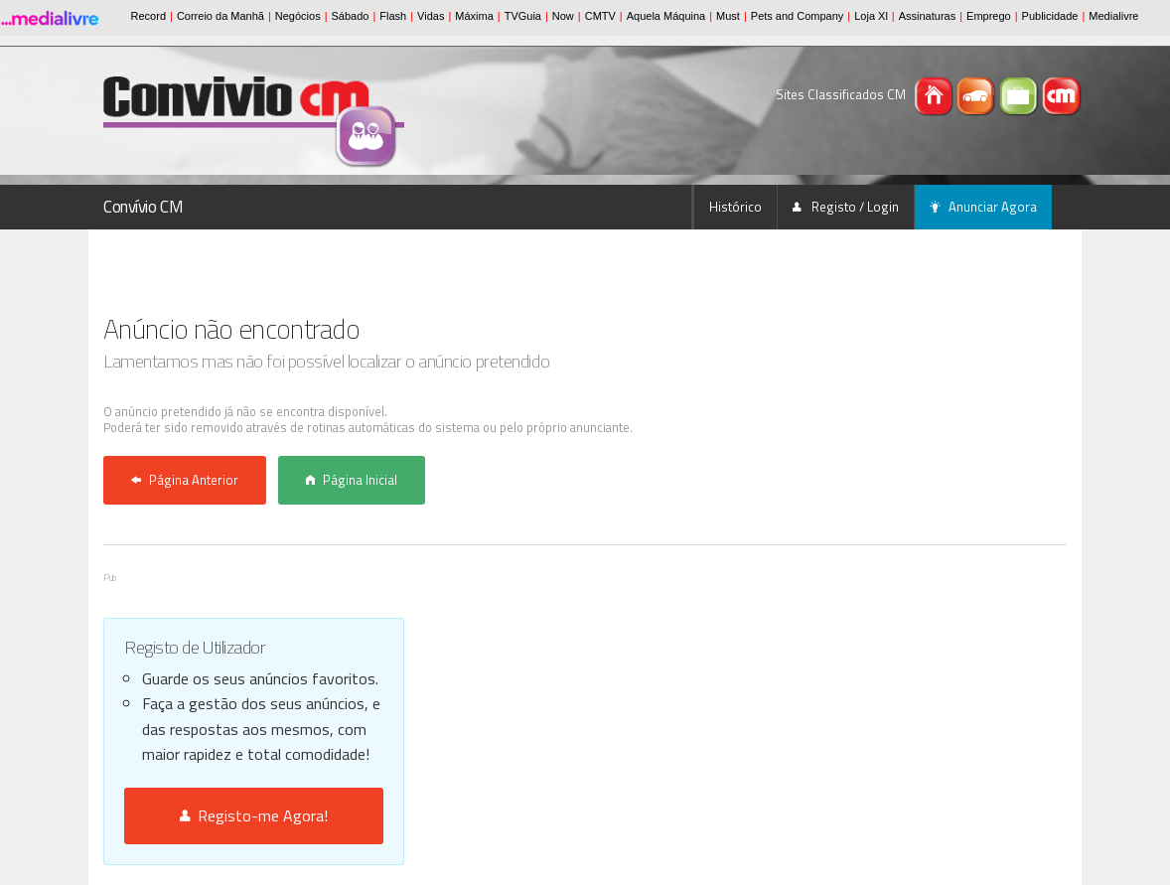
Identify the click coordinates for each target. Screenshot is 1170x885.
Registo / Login (846, 207)
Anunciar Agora (983, 207)
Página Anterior (184, 480)
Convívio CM (143, 207)
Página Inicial (351, 480)
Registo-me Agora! (254, 815)
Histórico (735, 207)
